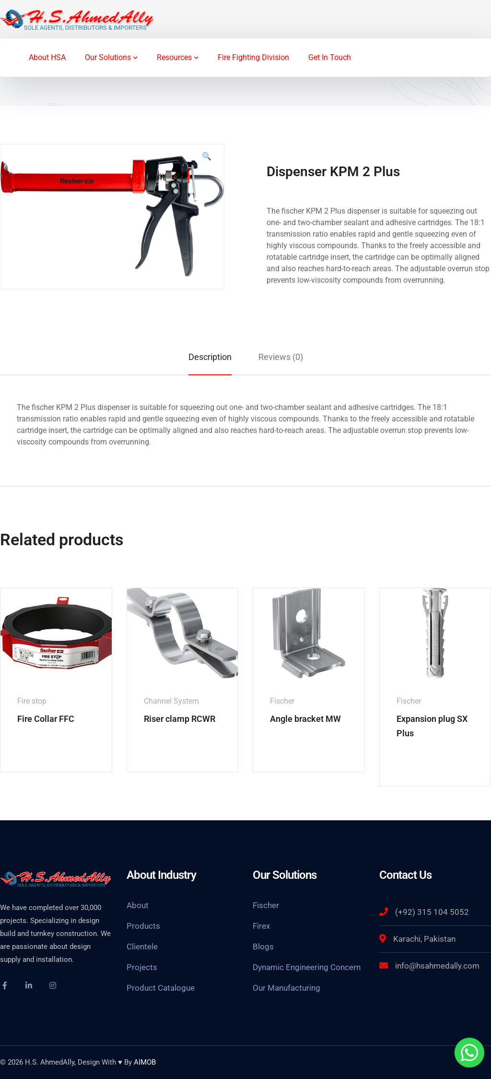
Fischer (266, 905)
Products (143, 926)
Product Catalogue (161, 988)
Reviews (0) (280, 357)
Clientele (142, 946)
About (138, 905)
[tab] (210, 357)
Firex (261, 926)
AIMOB (145, 1062)
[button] (206, 160)
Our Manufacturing (286, 988)
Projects (142, 967)
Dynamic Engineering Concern (307, 967)
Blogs (263, 946)
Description (210, 357)
